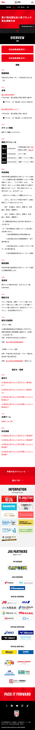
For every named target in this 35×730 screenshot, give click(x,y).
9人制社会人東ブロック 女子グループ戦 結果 (16, 440)
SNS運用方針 (21, 722)
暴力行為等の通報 (14, 724)
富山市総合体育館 (7, 94)
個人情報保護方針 (6, 722)
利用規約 (14, 722)
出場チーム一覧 (6, 421)
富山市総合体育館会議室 (14, 342)
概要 (17, 31)
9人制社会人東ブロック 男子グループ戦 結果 (16, 435)
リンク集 (28, 722)
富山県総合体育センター (9, 109)
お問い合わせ (4, 724)
